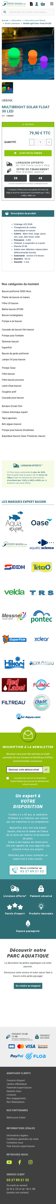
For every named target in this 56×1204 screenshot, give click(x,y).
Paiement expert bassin (19, 1087)
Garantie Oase (14, 1091)
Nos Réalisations (15, 1102)
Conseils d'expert (16, 1080)
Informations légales (17, 1135)
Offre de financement (32, 170)
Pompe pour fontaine (13, 335)
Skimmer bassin (10, 341)
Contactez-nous (15, 1142)
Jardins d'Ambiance (17, 1084)
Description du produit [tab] (20, 213)
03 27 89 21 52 (18, 1180)
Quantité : (10, 142)
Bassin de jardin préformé (15, 353)
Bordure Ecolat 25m (12, 406)
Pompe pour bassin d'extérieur (18, 430)
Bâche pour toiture (16, 1117)
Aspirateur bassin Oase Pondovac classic (23, 436)
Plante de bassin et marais (16, 297)
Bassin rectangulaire (12, 315)
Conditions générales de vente (23, 1139)
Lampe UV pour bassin (13, 359)
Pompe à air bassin (12, 321)
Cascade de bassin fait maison (18, 329)
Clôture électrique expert (15, 412)
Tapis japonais (9, 418)
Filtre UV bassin (10, 303)
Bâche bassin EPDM (12, 309)
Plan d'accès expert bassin (21, 1146)
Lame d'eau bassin (11, 385)
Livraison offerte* (33, 163)
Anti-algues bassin (11, 424)
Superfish (7, 347)
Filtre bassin (8, 373)
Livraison (11, 1094)
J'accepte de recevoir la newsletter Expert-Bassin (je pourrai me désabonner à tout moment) (30, 781)
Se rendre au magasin (28, 985)
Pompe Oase (9, 367)
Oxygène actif (9, 391)
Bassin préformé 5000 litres (16, 291)
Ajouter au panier (28, 153)
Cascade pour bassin (13, 397)
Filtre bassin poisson (13, 379)
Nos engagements (16, 1098)
